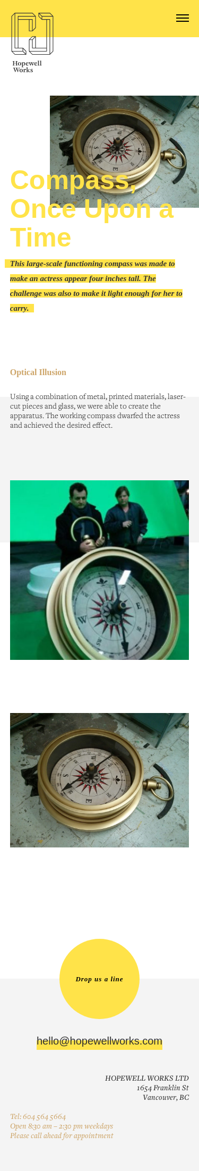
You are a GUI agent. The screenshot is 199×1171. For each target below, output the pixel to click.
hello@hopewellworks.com (99, 1041)
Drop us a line (99, 979)
